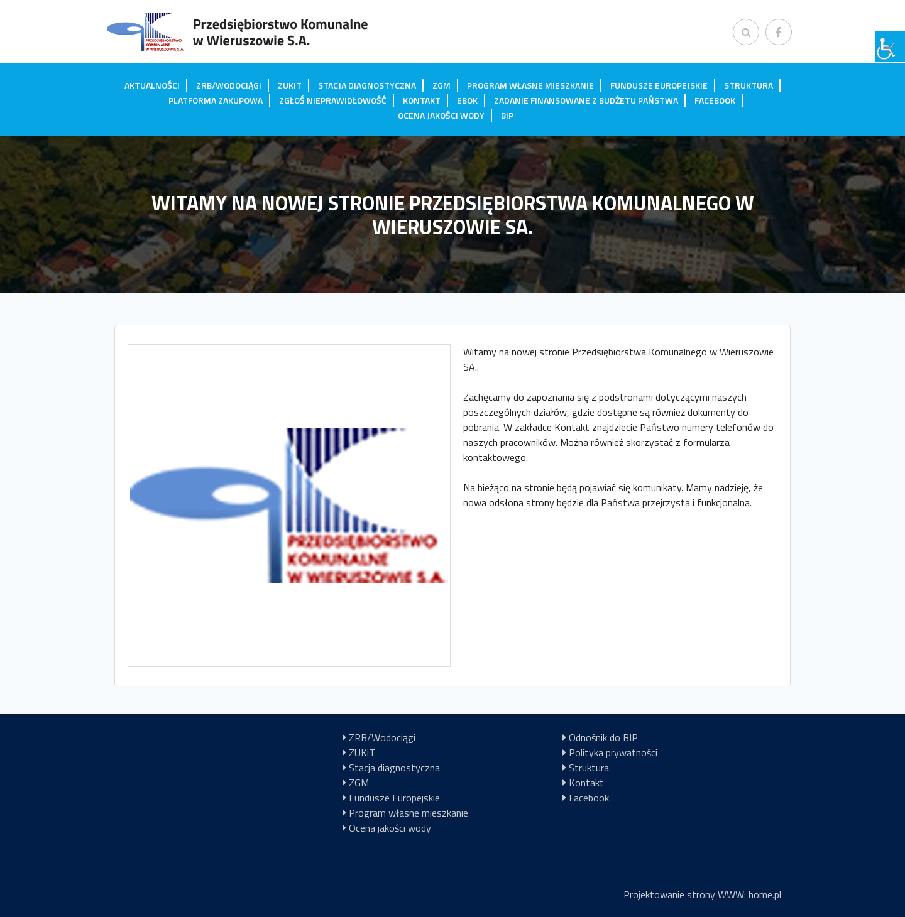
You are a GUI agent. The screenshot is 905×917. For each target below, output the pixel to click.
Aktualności (152, 85)
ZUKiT (290, 85)
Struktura (748, 85)
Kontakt (422, 100)
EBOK (467, 100)
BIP (507, 115)
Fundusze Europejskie (659, 85)
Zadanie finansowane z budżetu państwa (586, 100)
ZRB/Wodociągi (228, 85)
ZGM (441, 85)
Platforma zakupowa (215, 100)
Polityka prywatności (613, 752)
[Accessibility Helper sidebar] (890, 46)
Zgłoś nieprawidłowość (333, 100)
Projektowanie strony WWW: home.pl (702, 894)
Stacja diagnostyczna (367, 85)
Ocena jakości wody (441, 115)
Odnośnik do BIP (603, 737)
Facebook (714, 100)
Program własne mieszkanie (530, 85)
